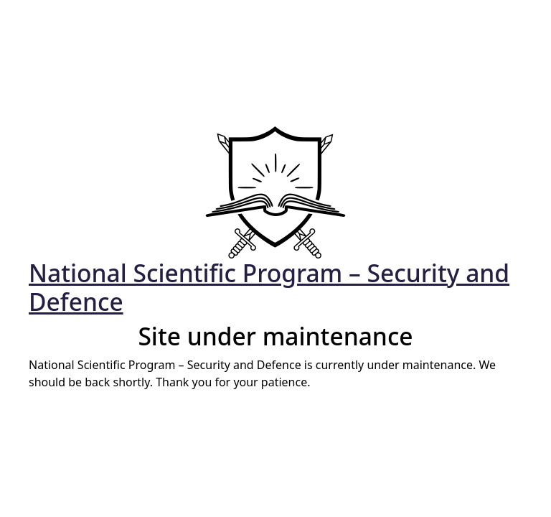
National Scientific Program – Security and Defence (269, 287)
